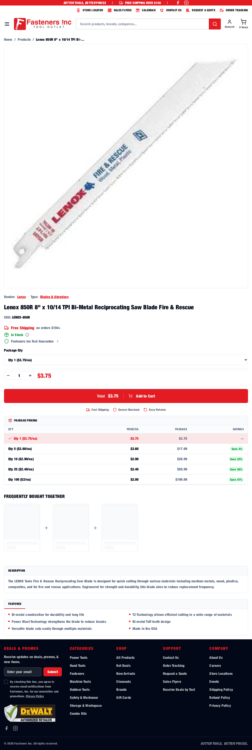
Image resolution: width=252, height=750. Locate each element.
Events (214, 681)
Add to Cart (126, 395)
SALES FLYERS (119, 10)
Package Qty (13, 350)
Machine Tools (80, 681)
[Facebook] (6, 728)
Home (8, 39)
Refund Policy (219, 697)
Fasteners (77, 673)
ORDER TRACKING (233, 10)
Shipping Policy (221, 689)
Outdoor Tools (80, 689)
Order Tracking (173, 665)
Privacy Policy (35, 696)
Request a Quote (175, 673)
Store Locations (220, 673)
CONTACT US (170, 10)
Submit (52, 672)
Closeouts (123, 681)
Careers (215, 665)
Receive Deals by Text (179, 689)
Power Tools (79, 657)
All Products (125, 657)
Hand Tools (78, 665)
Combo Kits (78, 713)
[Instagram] (15, 728)
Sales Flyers (172, 681)
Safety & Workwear (84, 697)
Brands (121, 689)
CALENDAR (144, 10)
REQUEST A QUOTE (199, 10)
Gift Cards (123, 697)
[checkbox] (6, 682)
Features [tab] (14, 604)
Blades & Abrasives (54, 297)
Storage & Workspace (86, 705)
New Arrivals (125, 673)
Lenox (21, 297)
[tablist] (126, 604)
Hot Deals (123, 665)
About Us (215, 657)
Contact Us (171, 657)
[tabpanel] (126, 622)
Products (24, 39)
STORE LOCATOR (89, 10)
